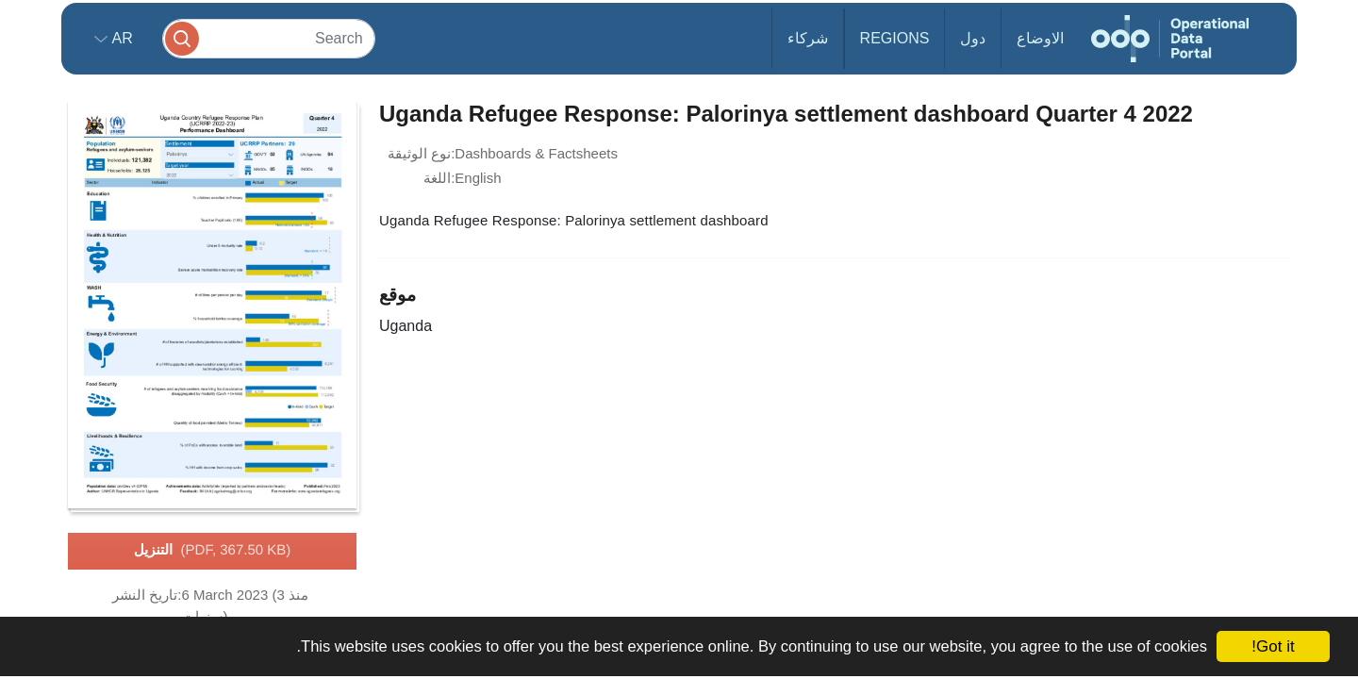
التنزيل (212, 550)
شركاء (807, 38)
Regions (895, 38)
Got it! (1272, 646)
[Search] (268, 38)
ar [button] (120, 38)
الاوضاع (1040, 38)
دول (972, 38)
